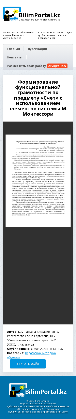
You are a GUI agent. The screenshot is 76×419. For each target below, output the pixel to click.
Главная (13, 49)
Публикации (37, 49)
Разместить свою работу (37, 66)
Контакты (14, 57)
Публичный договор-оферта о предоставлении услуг (38, 411)
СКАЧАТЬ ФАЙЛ (28, 364)
